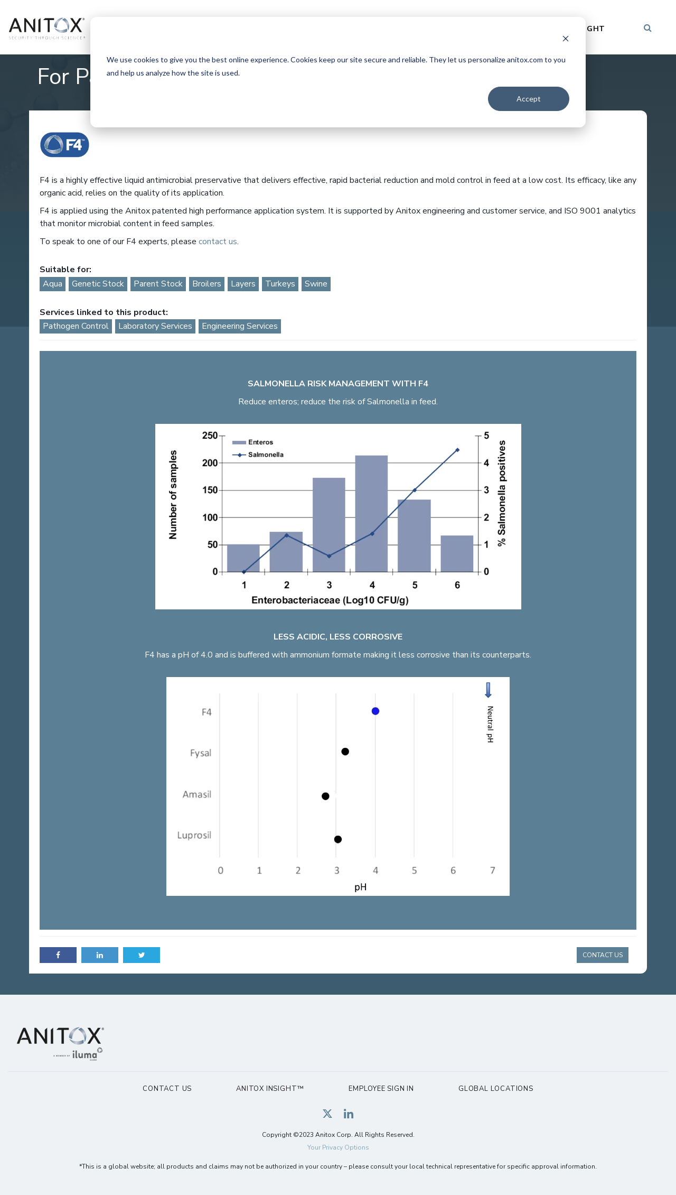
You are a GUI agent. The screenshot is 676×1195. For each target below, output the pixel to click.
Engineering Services (240, 326)
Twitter (141, 955)
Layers (243, 284)
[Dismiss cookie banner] (565, 40)
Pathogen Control (76, 326)
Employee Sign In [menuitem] (381, 1089)
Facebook (58, 955)
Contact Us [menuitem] (167, 1089)
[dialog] (338, 72)
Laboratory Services (155, 326)
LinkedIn (99, 955)
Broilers (206, 284)
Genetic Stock (98, 284)
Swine (316, 284)
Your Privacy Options (338, 1147)
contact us (216, 241)
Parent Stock (158, 284)
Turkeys (280, 284)
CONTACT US (603, 955)
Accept (529, 98)
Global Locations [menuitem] (495, 1089)
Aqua (52, 284)
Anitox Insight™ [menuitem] (270, 1089)
